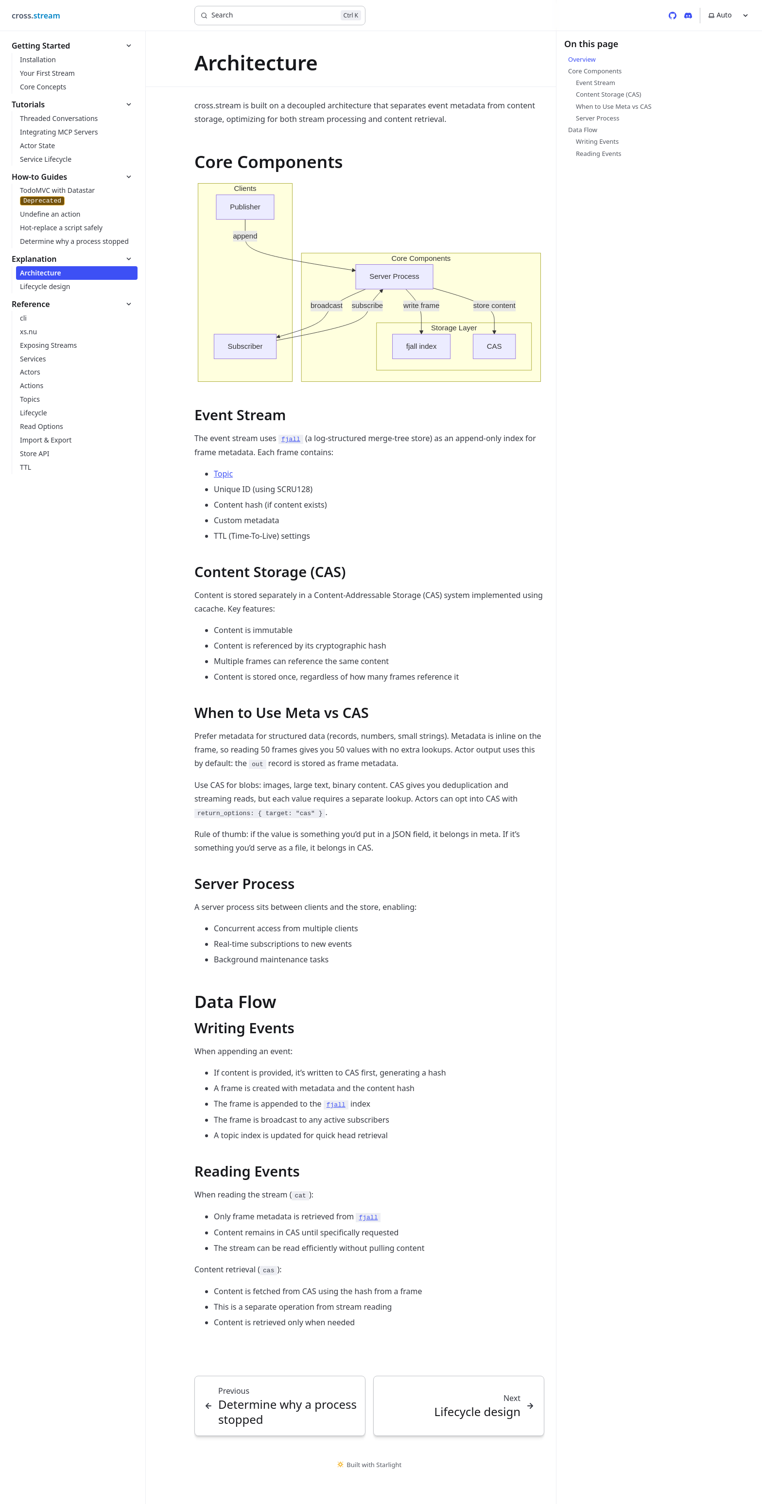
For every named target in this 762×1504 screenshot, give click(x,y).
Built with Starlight (369, 1464)
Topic (223, 473)
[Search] (279, 15)
